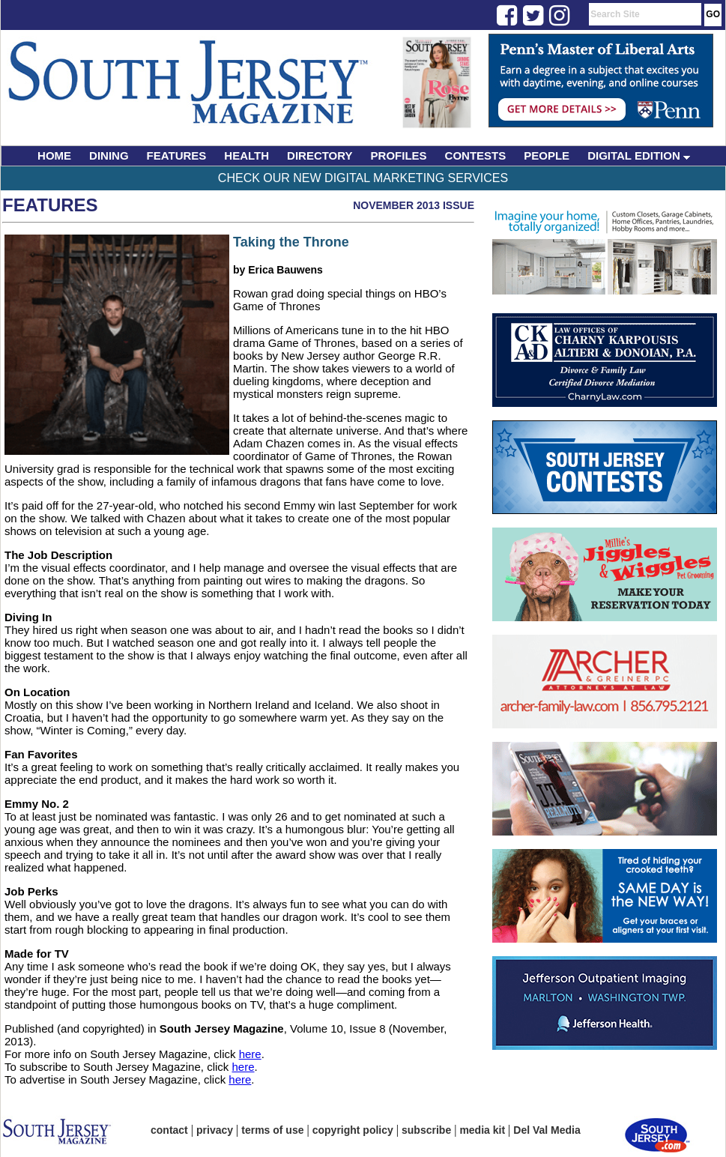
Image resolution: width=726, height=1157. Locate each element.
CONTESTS (475, 155)
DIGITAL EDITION (638, 155)
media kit (482, 1130)
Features (50, 205)
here (250, 1054)
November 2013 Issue (413, 205)
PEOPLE (546, 155)
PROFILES (399, 155)
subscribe (426, 1130)
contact (169, 1130)
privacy (214, 1130)
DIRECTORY (320, 155)
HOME (54, 155)
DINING (109, 155)
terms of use (272, 1130)
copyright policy (352, 1130)
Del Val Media (546, 1130)
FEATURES (177, 155)
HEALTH (246, 155)
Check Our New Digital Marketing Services (363, 178)
